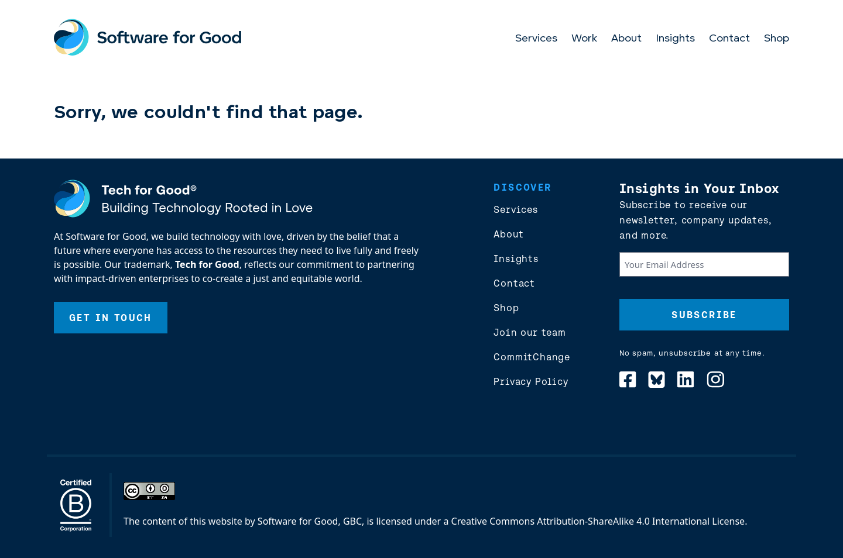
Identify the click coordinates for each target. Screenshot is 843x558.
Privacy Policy (531, 381)
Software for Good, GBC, (311, 521)
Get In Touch (110, 317)
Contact (729, 38)
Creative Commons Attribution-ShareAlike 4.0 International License (598, 521)
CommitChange (532, 357)
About (626, 38)
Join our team (530, 332)
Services (536, 38)
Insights (675, 38)
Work (584, 38)
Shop (776, 38)
